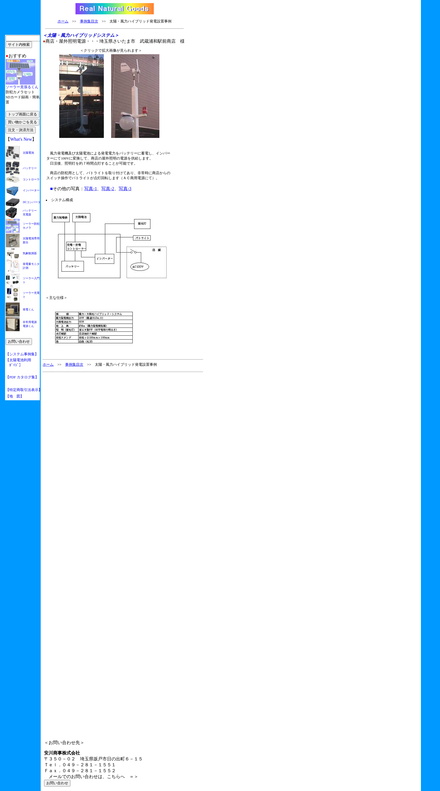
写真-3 (125, 188)
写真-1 (90, 188)
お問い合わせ (57, 783)
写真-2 (107, 188)
